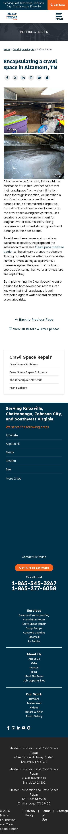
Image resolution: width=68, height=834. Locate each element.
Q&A (34, 663)
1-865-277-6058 (34, 588)
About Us (34, 658)
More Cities (13, 478)
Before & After (34, 712)
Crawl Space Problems (23, 364)
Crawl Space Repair (30, 357)
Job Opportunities (34, 680)
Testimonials (34, 703)
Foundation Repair (34, 619)
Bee (8, 469)
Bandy (10, 452)
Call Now (59, 5)
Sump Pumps (34, 628)
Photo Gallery (18, 387)
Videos (34, 707)
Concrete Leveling (34, 632)
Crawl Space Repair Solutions (28, 372)
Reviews (34, 698)
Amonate (12, 435)
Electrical (34, 637)
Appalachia (13, 444)
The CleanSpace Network (25, 380)
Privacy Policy (30, 813)
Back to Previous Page (34, 319)
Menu (59, 16)
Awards (34, 667)
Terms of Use (46, 815)
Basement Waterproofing (34, 615)
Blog (34, 672)
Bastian (11, 461)
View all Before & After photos (34, 329)
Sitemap (62, 811)
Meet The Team (34, 676)
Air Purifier (34, 641)
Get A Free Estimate (34, 568)
